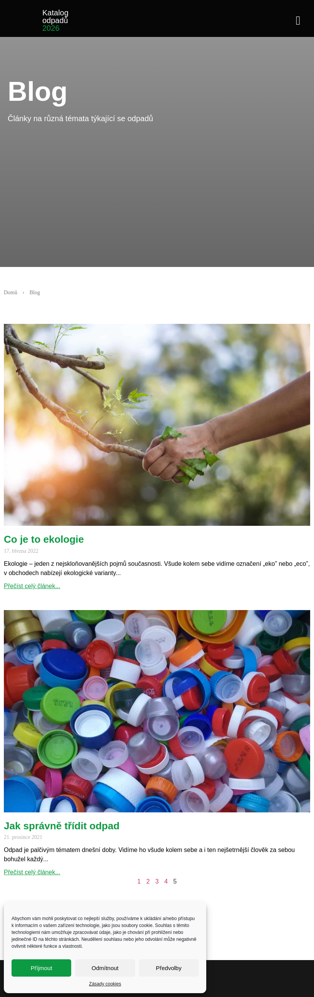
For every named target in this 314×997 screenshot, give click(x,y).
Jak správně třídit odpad (62, 826)
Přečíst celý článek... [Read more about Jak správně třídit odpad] (32, 872)
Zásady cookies (105, 984)
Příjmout (41, 968)
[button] (298, 19)
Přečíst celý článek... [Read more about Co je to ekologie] (32, 586)
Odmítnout (105, 968)
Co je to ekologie (44, 539)
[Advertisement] (161, 189)
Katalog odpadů (55, 20)
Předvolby (169, 968)
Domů (10, 292)
